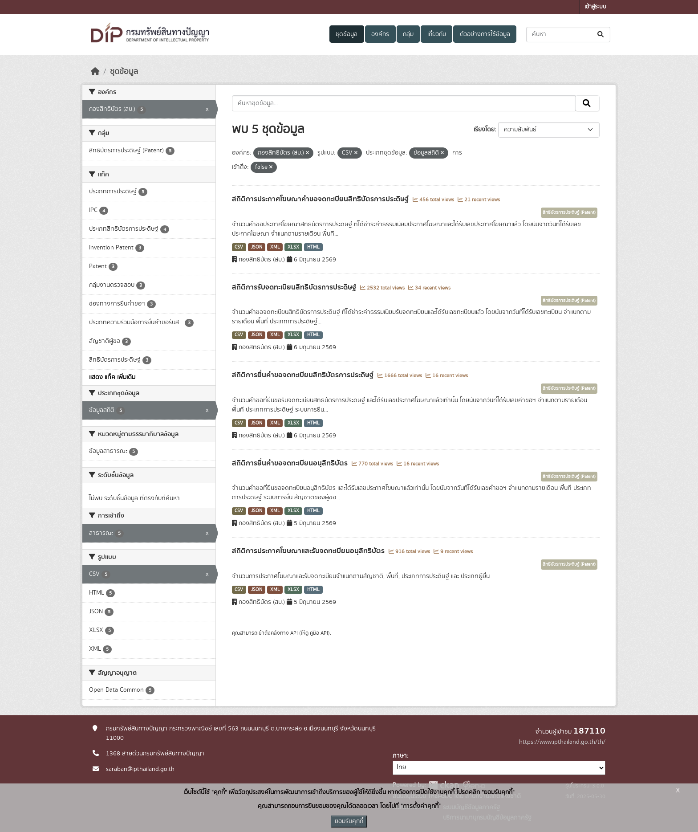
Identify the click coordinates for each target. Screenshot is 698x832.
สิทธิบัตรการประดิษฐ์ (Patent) (569, 212)
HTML (313, 247)
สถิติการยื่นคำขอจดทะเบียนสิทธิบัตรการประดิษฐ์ (303, 375)
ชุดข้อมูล (346, 34)
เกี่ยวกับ (436, 34)
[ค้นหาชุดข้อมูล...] (568, 34)
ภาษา (400, 755)
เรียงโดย (484, 129)
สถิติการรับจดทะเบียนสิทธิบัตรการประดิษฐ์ (295, 287)
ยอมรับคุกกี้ (349, 821)
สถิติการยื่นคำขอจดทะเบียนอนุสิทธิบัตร (290, 463)
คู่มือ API (319, 633)
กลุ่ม (408, 34)
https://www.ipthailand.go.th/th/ (562, 742)
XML (275, 247)
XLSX (293, 247)
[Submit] (601, 34)
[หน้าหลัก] (95, 71)
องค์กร (380, 34)
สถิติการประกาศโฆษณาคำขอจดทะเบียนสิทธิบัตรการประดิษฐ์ (321, 199)
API (294, 633)
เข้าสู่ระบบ (595, 7)
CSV (239, 247)
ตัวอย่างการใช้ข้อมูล (485, 34)
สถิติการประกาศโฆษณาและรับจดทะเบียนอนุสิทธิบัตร (309, 551)
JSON (256, 247)
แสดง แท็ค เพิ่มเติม (112, 377)
